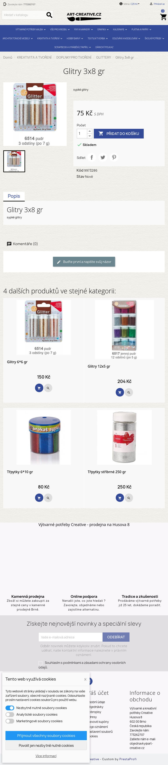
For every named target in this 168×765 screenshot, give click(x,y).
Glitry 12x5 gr (99, 366)
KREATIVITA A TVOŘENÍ (50, 38)
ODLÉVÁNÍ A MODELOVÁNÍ (126, 38)
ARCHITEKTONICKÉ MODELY (18, 38)
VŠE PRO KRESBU (60, 29)
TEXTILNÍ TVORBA (98, 38)
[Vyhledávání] (27, 15)
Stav (80, 176)
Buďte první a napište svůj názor (84, 262)
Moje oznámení (97, 727)
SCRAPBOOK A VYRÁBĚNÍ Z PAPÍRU (73, 47)
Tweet (102, 157)
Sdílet (91, 157)
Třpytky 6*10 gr (20, 472)
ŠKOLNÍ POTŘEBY (155, 38)
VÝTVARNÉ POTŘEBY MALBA (31, 29)
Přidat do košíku (118, 133)
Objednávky (95, 707)
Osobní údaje (96, 702)
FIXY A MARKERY (84, 29)
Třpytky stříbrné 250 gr (107, 472)
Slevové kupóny (98, 722)
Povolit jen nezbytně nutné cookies (46, 745)
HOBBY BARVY (75, 38)
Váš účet (98, 692)
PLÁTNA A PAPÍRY (142, 29)
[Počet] (82, 133)
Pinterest (114, 157)
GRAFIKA (103, 29)
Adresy (92, 717)
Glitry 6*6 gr (17, 362)
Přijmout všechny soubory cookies (46, 735)
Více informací (46, 756)
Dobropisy (94, 712)
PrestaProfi (128, 759)
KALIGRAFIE (120, 29)
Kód (80, 170)
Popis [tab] (14, 196)
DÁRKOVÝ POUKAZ (105, 47)
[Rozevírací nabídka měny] (136, 4)
